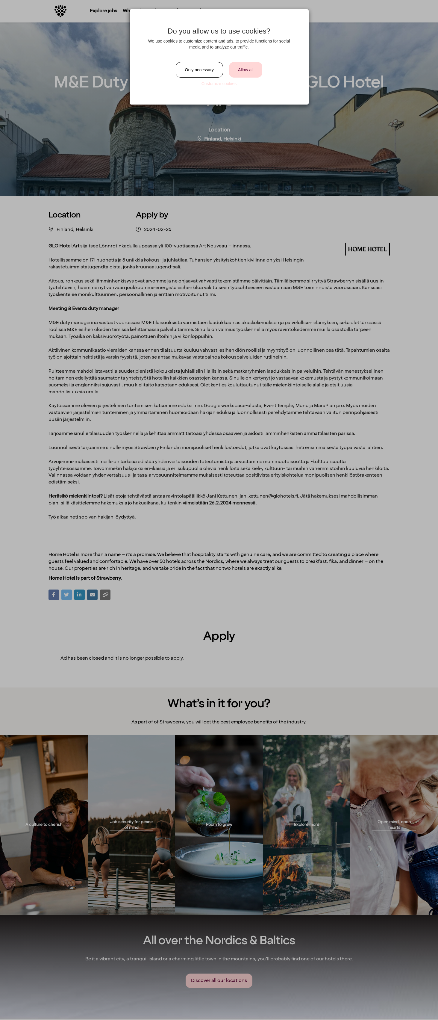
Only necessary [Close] (199, 69)
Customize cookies (219, 83)
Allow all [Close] (245, 69)
